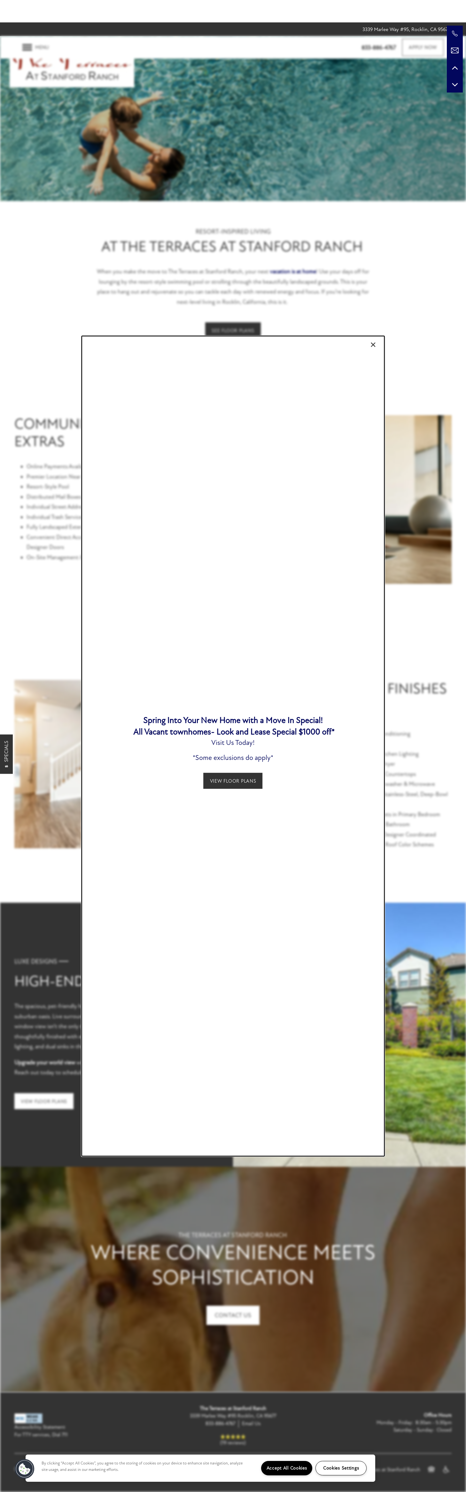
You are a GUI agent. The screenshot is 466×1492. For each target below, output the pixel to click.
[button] (233, 781)
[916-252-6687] (455, 34)
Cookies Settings (341, 1468)
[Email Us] (455, 51)
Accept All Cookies (287, 1468)
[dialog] (233, 746)
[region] (200, 1468)
